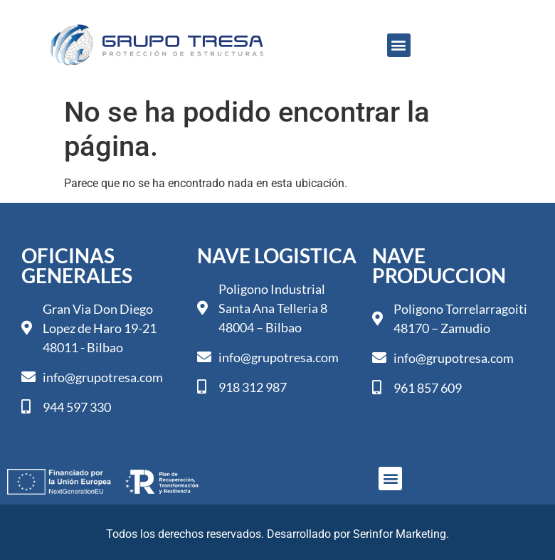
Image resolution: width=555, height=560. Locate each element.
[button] (399, 45)
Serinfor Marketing (399, 534)
